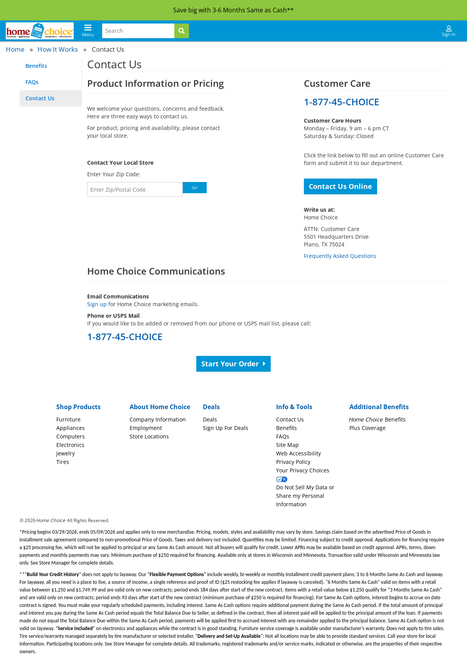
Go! (195, 187)
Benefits (36, 65)
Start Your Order (233, 363)
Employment (146, 427)
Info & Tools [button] (294, 407)
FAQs (32, 82)
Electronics (70, 444)
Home (15, 49)
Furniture (68, 419)
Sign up (97, 304)
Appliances (70, 427)
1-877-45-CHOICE (341, 101)
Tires (62, 461)
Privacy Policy (293, 461)
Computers (70, 436)
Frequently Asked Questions (340, 256)
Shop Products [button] (78, 407)
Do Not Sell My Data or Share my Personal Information (305, 496)
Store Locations (149, 436)
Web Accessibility (298, 453)
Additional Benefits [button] (379, 407)
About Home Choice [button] (160, 407)
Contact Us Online (340, 186)
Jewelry (65, 453)
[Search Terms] (138, 31)
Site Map (287, 444)
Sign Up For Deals (225, 427)
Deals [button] (211, 407)
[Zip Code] (135, 189)
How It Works (57, 49)
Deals (210, 419)
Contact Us (39, 98)
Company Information (158, 419)
